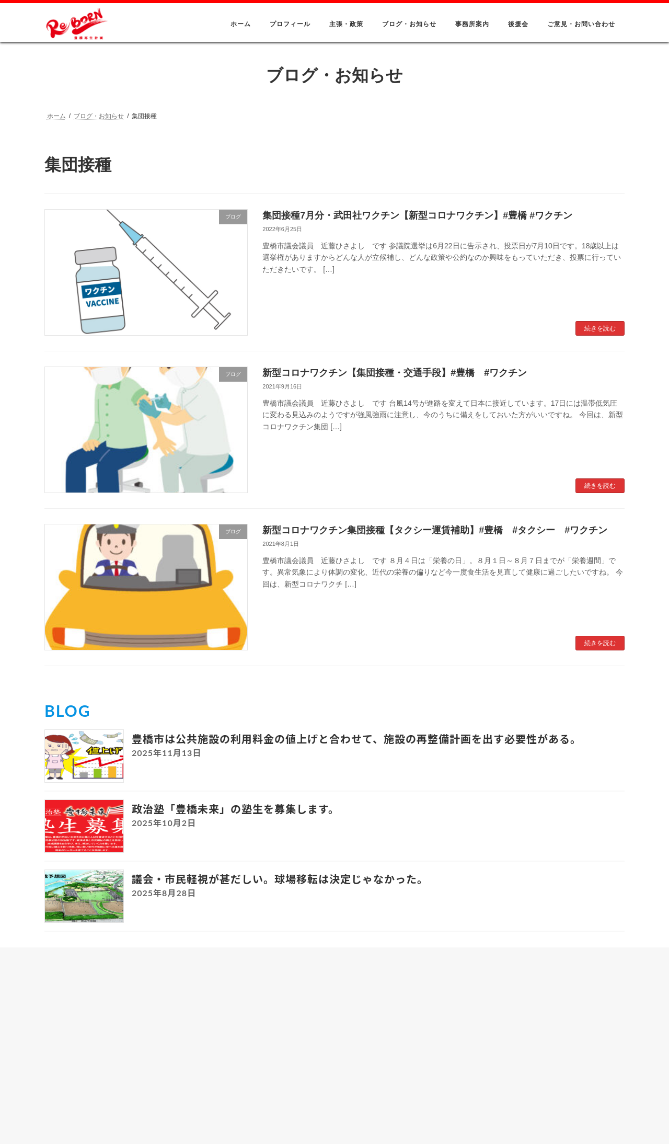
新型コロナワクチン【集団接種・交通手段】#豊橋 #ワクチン (394, 373)
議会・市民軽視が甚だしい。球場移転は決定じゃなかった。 (280, 879)
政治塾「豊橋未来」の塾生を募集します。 (235, 809)
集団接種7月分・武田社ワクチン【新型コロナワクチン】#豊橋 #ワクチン (417, 215)
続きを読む (600, 328)
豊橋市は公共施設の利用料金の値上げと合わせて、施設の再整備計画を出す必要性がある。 (356, 739)
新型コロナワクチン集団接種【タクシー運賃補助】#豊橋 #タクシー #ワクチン (434, 530)
